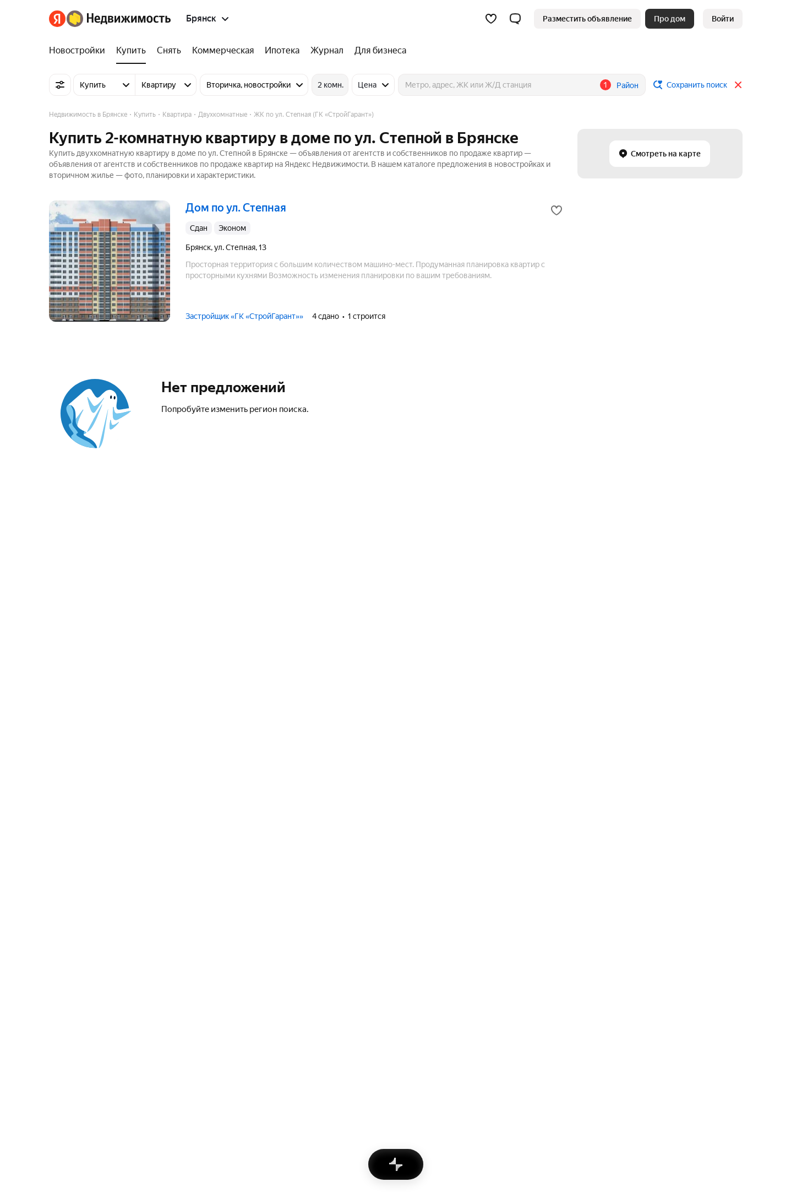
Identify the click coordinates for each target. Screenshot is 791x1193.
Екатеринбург (74, 856)
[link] (723, 19)
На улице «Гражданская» (516, 951)
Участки (345, 824)
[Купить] (131, 50)
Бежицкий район (79, 967)
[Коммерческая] (223, 50)
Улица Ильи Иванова (227, 856)
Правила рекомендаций (438, 1042)
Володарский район (84, 999)
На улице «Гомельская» (513, 967)
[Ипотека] (282, 50)
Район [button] (628, 85)
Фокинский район (80, 983)
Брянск (343, 967)
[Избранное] (491, 19)
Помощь (508, 1042)
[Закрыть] (738, 84)
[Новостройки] (80, 50)
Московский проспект (229, 840)
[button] (515, 19)
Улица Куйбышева (222, 872)
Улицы (483, 856)
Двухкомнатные (642, 840)
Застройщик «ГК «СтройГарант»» (244, 316)
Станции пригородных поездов (527, 824)
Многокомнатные (644, 856)
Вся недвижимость (83, 1042)
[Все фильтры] (60, 85)
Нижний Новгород (82, 888)
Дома (341, 872)
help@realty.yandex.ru (267, 1112)
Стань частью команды (215, 1042)
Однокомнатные (642, 808)
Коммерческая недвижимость (385, 840)
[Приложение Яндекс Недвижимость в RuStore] (733, 1120)
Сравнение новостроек (513, 808)
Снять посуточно (220, 951)
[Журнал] (327, 50)
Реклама (145, 1042)
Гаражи (344, 808)
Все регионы (494, 872)
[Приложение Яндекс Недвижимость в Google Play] (695, 1120)
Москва (62, 808)
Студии (626, 824)
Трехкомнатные (641, 872)
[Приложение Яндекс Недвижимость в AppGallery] (714, 1120)
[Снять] (169, 50)
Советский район (80, 951)
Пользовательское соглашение (326, 1042)
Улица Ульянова (218, 808)
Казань (61, 872)
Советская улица (220, 824)
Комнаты (347, 856)
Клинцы (345, 951)
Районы (485, 840)
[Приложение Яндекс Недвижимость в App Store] (677, 1120)
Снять (200, 967)
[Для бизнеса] (377, 50)
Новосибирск (73, 840)
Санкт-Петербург (80, 824)
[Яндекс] (57, 18)
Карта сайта (558, 1042)
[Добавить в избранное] (556, 210)
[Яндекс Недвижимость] (119, 18)
